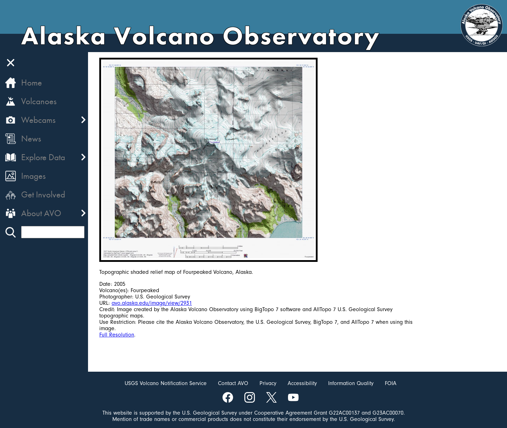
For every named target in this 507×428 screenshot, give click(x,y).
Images (33, 176)
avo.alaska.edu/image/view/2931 (152, 303)
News (31, 138)
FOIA (390, 383)
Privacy (267, 383)
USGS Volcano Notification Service (166, 383)
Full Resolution (116, 335)
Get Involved (43, 194)
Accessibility (302, 383)
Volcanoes (39, 101)
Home (31, 82)
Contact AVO (233, 383)
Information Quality (351, 383)
